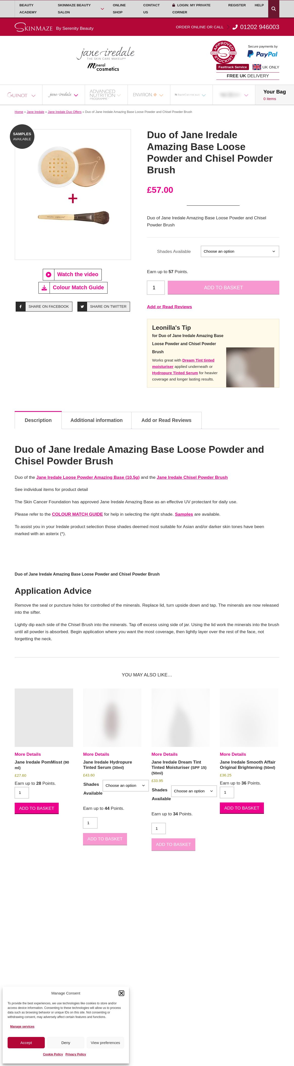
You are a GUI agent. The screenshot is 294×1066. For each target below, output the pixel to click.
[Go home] (54, 27)
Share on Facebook (42, 306)
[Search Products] (273, 8)
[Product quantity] (156, 288)
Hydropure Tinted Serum (175, 373)
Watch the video (70, 274)
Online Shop (119, 8)
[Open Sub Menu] (102, 9)
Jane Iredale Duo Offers (64, 112)
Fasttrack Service (233, 67)
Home (19, 112)
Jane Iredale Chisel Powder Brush (192, 477)
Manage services (22, 1026)
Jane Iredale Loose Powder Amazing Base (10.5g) (88, 477)
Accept (26, 1042)
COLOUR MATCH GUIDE (77, 514)
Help (259, 5)
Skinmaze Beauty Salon (74, 8)
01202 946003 (227, 26)
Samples (184, 514)
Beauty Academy (28, 8)
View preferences (105, 1042)
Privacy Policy (76, 1054)
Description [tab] (38, 420)
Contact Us (151, 8)
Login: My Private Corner (191, 8)
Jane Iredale (35, 112)
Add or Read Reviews (169, 306)
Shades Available (174, 251)
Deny (65, 1042)
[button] (121, 993)
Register (237, 5)
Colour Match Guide (71, 287)
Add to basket (223, 287)
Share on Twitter (102, 306)
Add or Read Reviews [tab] (166, 420)
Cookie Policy (53, 1054)
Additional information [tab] (96, 420)
